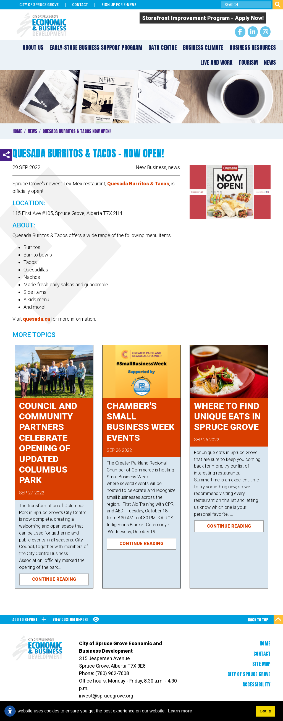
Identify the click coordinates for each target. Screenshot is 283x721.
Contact (262, 653)
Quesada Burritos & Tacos (138, 183)
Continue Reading (54, 579)
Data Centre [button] (162, 47)
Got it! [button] (265, 711)
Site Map (261, 664)
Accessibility (257, 684)
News (270, 62)
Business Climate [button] (203, 47)
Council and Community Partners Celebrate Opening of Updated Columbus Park (48, 443)
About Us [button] (33, 47)
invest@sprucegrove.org (106, 696)
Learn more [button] (180, 711)
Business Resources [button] (253, 47)
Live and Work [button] (216, 62)
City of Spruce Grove (249, 674)
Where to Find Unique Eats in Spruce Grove (227, 416)
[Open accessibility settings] (9, 711)
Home (265, 643)
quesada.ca (36, 319)
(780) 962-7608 (112, 673)
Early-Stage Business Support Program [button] (95, 47)
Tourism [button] (248, 62)
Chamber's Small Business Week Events (141, 422)
